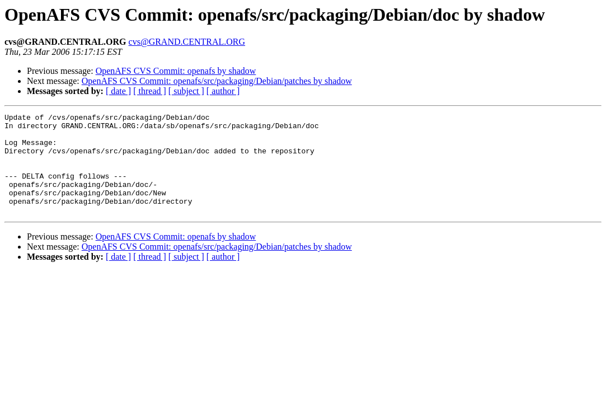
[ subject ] (186, 91)
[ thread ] (149, 91)
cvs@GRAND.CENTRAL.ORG (187, 41)
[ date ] (118, 91)
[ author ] (223, 91)
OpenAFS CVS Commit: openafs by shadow (176, 71)
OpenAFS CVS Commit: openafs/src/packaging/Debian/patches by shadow (217, 81)
